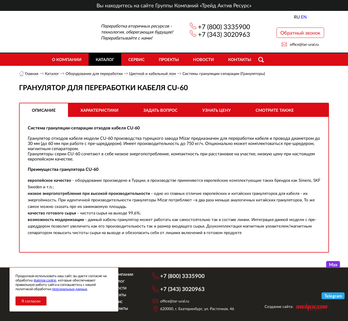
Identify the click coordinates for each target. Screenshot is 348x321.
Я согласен (31, 301)
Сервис (136, 59)
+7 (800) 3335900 (224, 27)
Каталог (105, 59)
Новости (203, 59)
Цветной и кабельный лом (152, 73)
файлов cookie (45, 280)
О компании (67, 59)
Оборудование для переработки (94, 73)
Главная (31, 73)
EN (304, 16)
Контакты (239, 59)
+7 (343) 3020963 (224, 34)
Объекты (118, 295)
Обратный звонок (300, 33)
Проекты (169, 59)
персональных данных (69, 289)
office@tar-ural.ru (304, 44)
